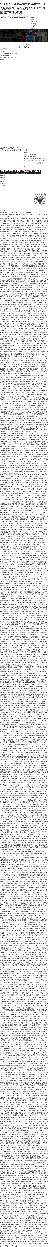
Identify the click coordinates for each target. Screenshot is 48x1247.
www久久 (26, 1068)
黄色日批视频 (33, 603)
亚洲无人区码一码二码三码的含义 (29, 251)
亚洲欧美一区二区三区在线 (12, 1117)
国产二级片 (41, 669)
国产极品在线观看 (31, 1158)
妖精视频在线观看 (42, 748)
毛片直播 (16, 1179)
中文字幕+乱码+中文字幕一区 (11, 828)
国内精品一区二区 (10, 570)
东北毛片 (32, 390)
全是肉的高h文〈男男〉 (28, 828)
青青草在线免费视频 (39, 442)
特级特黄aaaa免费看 (23, 1169)
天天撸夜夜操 (34, 337)
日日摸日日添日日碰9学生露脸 (36, 427)
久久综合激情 (8, 905)
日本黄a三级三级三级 (39, 1029)
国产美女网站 (6, 319)
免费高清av (33, 1068)
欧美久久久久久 (37, 607)
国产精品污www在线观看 (39, 1027)
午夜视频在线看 (23, 1016)
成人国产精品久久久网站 (10, 1053)
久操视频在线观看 (16, 1147)
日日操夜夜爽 (13, 296)
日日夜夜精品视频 (12, 939)
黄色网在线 (11, 868)
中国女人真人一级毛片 (30, 862)
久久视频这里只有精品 (19, 744)
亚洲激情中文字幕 (22, 530)
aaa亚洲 (25, 377)
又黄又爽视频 (31, 455)
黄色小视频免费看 (12, 420)
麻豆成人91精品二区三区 (34, 641)
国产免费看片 (8, 1119)
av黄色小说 (32, 804)
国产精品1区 (18, 253)
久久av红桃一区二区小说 (10, 579)
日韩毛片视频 (19, 703)
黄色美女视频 (25, 1033)
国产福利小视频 (30, 613)
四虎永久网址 (28, 583)
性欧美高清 (31, 470)
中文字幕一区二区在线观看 (23, 1046)
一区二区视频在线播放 (38, 620)
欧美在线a (21, 512)
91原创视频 (42, 1160)
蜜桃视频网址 (40, 618)
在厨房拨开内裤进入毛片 (14, 883)
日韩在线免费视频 (10, 1169)
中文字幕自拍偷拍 (12, 1154)
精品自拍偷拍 (29, 969)
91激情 (20, 547)
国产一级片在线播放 (22, 995)
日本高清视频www (39, 583)
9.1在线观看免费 (34, 532)
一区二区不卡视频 (22, 615)
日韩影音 (35, 540)
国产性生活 (32, 259)
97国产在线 (29, 431)
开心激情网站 (29, 538)
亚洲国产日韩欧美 (13, 429)
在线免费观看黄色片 (38, 714)
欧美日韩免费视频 (7, 699)
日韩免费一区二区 (37, 566)
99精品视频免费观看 (34, 939)
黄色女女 (36, 416)
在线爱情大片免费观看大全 (27, 918)
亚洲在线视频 (22, 1111)
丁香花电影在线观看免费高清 (23, 416)
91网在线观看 (31, 1055)
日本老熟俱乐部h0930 (28, 234)
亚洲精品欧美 (14, 455)
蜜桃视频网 (3, 219)
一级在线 (26, 1012)
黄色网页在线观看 (9, 362)
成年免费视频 (4, 605)
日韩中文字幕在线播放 (20, 232)
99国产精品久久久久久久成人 (37, 916)
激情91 (38, 259)
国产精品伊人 (36, 1046)
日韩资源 (19, 570)
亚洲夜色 (26, 1205)
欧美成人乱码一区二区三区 (33, 512)
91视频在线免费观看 (6, 232)
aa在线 (42, 401)
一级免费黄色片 (17, 898)
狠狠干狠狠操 (42, 461)
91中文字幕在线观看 (32, 920)
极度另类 (3, 1072)
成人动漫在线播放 (24, 223)
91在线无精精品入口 (14, 648)
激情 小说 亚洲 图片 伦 (37, 1100)
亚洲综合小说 (22, 641)
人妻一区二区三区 (5, 1070)
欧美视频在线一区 (32, 354)
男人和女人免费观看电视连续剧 (16, 946)
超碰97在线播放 (42, 292)
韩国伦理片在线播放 (36, 609)
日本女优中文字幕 (31, 1109)
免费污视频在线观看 (18, 963)
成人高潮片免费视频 (39, 412)
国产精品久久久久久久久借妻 (34, 746)
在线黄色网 (39, 808)
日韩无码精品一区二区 (11, 1199)
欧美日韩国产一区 (27, 536)
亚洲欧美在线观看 (42, 1010)
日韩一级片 (30, 744)
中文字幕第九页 (32, 720)
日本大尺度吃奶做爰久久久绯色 (29, 452)
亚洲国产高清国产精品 (34, 289)
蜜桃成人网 (21, 695)
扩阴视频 (8, 532)
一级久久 (3, 459)
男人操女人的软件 (22, 815)
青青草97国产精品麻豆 (32, 868)
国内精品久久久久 (23, 420)
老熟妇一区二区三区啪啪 (37, 1207)
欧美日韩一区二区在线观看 (20, 1173)
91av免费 (23, 834)
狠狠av (43, 1136)
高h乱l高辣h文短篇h (22, 973)
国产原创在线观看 (33, 913)
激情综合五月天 (23, 605)
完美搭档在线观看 (24, 1179)
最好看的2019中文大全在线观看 (27, 780)
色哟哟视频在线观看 (36, 268)
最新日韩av (30, 896)
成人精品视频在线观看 (13, 1089)
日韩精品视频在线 (5, 1016)
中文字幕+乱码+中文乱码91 (18, 352)
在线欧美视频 (11, 746)
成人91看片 (41, 626)
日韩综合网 (15, 279)
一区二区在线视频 (12, 592)
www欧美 (21, 851)
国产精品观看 (36, 1241)
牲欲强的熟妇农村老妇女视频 (28, 1074)
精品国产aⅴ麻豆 (30, 680)
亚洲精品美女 (39, 262)
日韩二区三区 (38, 1091)
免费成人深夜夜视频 (34, 551)
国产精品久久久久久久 (31, 1139)
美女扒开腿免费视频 (17, 437)
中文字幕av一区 (29, 997)
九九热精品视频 (25, 1211)
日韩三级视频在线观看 (34, 806)
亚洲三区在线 (32, 757)
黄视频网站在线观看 (7, 397)
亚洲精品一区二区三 (18, 442)
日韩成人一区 (25, 446)
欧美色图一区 (35, 832)
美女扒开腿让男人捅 (33, 1216)
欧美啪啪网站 (17, 300)
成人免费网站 (34, 926)
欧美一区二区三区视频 (27, 776)
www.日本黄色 (13, 658)
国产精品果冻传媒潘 (22, 259)
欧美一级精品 (10, 1139)
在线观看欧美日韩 (37, 881)
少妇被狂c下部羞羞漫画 (7, 710)
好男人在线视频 (34, 343)
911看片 (17, 603)
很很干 (21, 667)
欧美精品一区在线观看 (26, 429)
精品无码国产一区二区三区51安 (21, 675)
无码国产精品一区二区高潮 (20, 585)
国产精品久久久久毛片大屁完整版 (10, 1231)
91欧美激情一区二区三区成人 (28, 1203)
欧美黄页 (25, 266)
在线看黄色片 (9, 253)
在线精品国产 (24, 772)
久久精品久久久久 (12, 999)
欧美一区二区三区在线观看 (32, 1192)
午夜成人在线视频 (36, 785)
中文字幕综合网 (41, 1061)
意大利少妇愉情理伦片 (34, 352)
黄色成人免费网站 (31, 999)
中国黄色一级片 (35, 933)
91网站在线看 (12, 435)
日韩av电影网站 (40, 896)
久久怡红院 (24, 856)
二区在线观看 (18, 718)
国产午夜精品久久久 (28, 941)
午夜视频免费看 (39, 695)
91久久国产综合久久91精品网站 (16, 931)
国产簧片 (43, 414)
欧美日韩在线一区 (20, 431)
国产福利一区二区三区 (29, 392)
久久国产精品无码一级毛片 (21, 521)
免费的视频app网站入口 (11, 347)
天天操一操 (8, 551)
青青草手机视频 (13, 1175)
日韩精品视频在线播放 (24, 566)
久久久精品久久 (37, 373)
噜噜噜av (12, 564)
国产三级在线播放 (37, 956)
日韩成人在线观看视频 (40, 789)
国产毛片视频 (43, 227)
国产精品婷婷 (26, 476)
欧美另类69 (16, 1166)
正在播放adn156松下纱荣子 (38, 1229)
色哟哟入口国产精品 (31, 450)
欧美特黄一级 (42, 478)
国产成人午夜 (10, 645)
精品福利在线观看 (22, 1244)
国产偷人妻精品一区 (27, 791)
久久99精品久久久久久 (29, 813)
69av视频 (27, 581)
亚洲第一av (15, 643)
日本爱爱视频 (30, 283)
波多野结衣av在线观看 (9, 575)
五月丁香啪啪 (34, 1102)
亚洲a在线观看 (42, 367)
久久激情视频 (13, 339)
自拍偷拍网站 (22, 289)
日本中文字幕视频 (29, 924)
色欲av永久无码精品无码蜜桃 (17, 873)
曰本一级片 (21, 892)
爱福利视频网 (6, 982)
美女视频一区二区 (38, 1218)
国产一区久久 (21, 568)
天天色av (22, 317)
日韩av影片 (33, 1038)
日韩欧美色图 (12, 864)
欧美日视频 (7, 961)
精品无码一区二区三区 (31, 508)
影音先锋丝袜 (26, 577)
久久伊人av (24, 1134)
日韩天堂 (17, 238)
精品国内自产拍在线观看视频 (37, 244)
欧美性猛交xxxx (22, 1098)
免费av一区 (28, 725)
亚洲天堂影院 (11, 459)
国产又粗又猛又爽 (7, 343)
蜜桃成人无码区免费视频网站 (14, 371)
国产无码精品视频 (34, 624)
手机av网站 (3, 868)
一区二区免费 (31, 1061)
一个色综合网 (42, 742)
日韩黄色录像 (26, 832)
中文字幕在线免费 (12, 512)
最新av (14, 562)
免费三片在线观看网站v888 (35, 1233)
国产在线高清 (23, 658)
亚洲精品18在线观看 (31, 650)
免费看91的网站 (5, 725)
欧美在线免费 (7, 549)
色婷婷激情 (9, 399)
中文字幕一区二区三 (37, 577)
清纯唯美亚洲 (41, 388)
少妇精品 (29, 540)
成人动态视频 (25, 311)
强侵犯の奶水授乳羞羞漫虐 (26, 787)
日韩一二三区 (13, 244)
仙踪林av (40, 954)
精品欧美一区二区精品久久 (38, 519)
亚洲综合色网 (14, 1124)
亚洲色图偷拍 (30, 686)
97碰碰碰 (20, 583)
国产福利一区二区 (40, 1231)
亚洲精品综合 (43, 603)
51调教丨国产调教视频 (33, 1059)
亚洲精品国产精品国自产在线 (27, 553)
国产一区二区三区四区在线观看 (36, 965)
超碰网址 (3, 896)
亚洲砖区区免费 (15, 729)
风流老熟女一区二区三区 (28, 618)
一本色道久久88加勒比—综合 (36, 1111)
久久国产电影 (8, 287)
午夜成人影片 (31, 729)
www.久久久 (23, 819)
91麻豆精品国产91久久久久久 (36, 1098)
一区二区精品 (26, 817)
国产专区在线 (16, 791)
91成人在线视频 (18, 1149)
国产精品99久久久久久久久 (25, 326)
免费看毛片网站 (13, 304)
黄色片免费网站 (24, 390)
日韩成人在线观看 (12, 547)
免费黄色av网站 (31, 967)
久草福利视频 (35, 414)
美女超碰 (12, 600)
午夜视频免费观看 (33, 555)
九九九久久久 (20, 508)
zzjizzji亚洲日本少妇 (27, 648)
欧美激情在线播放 (13, 1061)
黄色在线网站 (21, 1081)
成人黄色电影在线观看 (16, 1012)
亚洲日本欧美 (15, 843)
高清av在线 (20, 802)
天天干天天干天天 (9, 1237)
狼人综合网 (12, 594)
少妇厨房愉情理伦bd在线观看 (22, 221)
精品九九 (27, 437)
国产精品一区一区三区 (19, 1216)
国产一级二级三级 (24, 279)
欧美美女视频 (41, 1158)
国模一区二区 (10, 1211)
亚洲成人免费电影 (30, 560)
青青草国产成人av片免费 (30, 883)
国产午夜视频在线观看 (38, 1156)
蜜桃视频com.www (37, 279)
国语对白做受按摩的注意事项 (18, 916)
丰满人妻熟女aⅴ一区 (22, 270)
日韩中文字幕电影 (16, 832)
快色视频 (8, 587)
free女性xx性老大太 (19, 461)
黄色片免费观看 (10, 973)
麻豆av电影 (40, 455)
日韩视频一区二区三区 (15, 264)
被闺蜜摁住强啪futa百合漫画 (14, 1205)
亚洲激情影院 (8, 1151)
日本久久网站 (12, 566)
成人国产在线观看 (19, 384)
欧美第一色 (38, 1166)
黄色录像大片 (4, 1012)
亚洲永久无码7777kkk (34, 349)
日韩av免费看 (5, 817)
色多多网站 (40, 1115)
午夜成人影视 (30, 1143)
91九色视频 (16, 1126)
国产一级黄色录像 (14, 1038)
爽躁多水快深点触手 (21, 913)
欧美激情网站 (12, 476)
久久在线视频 (29, 701)
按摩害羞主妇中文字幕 (35, 549)
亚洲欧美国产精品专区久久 (21, 1003)
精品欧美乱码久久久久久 (12, 412)
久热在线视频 (32, 232)
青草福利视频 (12, 1244)
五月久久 (22, 967)
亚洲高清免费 (14, 223)
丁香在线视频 (21, 686)
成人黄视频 (3, 1132)
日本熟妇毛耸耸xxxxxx (22, 639)
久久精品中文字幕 (5, 311)
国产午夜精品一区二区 (36, 692)
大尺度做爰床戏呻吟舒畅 (36, 270)
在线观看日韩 (22, 1053)
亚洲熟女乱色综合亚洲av (29, 742)
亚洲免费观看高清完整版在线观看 (27, 783)
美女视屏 (10, 358)
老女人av (36, 622)
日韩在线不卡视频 (25, 332)
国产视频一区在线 (23, 1102)
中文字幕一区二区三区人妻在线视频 (35, 755)
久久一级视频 (9, 257)
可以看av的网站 (29, 937)
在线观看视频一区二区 (15, 738)
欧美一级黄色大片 (38, 1175)
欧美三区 (38, 1143)
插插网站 (28, 1083)
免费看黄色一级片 (20, 272)
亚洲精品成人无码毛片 (12, 328)
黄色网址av (15, 982)
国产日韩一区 (28, 457)
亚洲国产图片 (23, 757)
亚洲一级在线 (12, 971)
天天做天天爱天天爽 (30, 1190)
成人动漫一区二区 (5, 967)
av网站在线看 (27, 373)
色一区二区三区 (37, 1132)
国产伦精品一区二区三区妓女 (13, 392)
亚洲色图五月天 (27, 545)
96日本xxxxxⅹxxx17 (36, 285)
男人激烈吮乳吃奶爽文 (9, 920)
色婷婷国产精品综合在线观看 (11, 656)
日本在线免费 (4, 294)
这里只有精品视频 (23, 592)
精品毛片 (28, 1132)
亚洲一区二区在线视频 (24, 688)
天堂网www (23, 347)
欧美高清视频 (21, 594)
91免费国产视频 (43, 1214)
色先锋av (3, 555)
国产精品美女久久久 (33, 871)
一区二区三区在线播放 (29, 1184)
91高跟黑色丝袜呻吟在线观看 (29, 843)
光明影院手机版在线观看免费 (34, 770)
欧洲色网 (20, 768)
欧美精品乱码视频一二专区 (21, 465)
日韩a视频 (32, 922)
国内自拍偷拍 (13, 605)
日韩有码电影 (6, 875)
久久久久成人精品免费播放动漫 (25, 830)
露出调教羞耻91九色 (14, 277)
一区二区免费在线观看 (18, 988)
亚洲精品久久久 (10, 690)
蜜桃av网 (8, 332)
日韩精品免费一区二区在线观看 (37, 281)
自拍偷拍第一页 (18, 367)
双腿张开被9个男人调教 (34, 1154)
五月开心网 (23, 1061)
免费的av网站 (37, 663)
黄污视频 (8, 1160)
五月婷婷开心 (28, 422)
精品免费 (22, 643)
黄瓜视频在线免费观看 (12, 315)
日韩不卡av (41, 783)
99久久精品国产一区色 (40, 705)
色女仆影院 (24, 274)
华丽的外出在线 (32, 478)
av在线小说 (14, 1177)
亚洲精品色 (21, 1109)
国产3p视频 (8, 731)
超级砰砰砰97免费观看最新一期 (14, 770)
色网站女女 (31, 819)
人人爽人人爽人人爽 (38, 356)
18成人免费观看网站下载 (27, 761)
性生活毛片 (32, 772)
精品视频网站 (24, 903)
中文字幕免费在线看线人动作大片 (30, 382)
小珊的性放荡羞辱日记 (27, 838)
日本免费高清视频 (22, 901)
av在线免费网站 (42, 633)
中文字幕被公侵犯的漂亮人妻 (18, 909)
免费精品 (12, 259)
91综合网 (30, 339)
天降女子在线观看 (18, 1220)
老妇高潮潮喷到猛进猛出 (39, 480)
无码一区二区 (13, 652)
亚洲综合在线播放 (5, 660)
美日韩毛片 (37, 1031)
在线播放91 (13, 1021)
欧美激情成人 (40, 804)
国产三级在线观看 (9, 1010)
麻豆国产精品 (43, 868)
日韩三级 (33, 302)
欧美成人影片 (43, 309)
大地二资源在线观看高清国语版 (24, 362)
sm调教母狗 (11, 1214)
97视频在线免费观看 (15, 377)
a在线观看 (42, 337)
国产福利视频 (39, 787)
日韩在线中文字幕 (20, 369)
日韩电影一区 (35, 894)
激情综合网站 (4, 283)
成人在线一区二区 (12, 281)
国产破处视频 (8, 367)
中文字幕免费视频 (26, 412)
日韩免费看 (8, 380)
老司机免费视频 (8, 349)
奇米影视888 (31, 433)
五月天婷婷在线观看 (11, 1239)
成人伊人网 (9, 733)
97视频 (19, 765)
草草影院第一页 (19, 1222)
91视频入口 (29, 317)
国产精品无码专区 (17, 422)
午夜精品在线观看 (30, 849)
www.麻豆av (4, 502)
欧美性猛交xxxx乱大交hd (30, 738)
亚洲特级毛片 (12, 1098)
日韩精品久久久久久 (30, 748)
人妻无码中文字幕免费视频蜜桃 (27, 375)
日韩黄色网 (37, 851)
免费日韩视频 (16, 365)
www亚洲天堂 (26, 493)
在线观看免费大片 (7, 1222)
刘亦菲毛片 (25, 1076)
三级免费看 (4, 750)
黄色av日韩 (24, 1023)
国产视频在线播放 (42, 1055)
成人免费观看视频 (17, 950)
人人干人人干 (4, 1038)
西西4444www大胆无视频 (31, 1196)
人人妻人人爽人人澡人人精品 (13, 1027)
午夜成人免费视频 (35, 446)
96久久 (43, 1192)
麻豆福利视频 (12, 836)
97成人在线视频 (40, 463)
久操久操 (24, 656)
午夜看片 (13, 1194)
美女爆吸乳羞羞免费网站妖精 (21, 1100)
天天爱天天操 (37, 810)
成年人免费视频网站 (36, 1033)
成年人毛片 (25, 337)
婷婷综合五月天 (13, 787)
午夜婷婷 (10, 740)
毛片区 (36, 701)
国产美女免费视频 (6, 755)
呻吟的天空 (33, 328)
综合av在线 (5, 853)
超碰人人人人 (25, 504)
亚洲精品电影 (23, 1001)
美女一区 (5, 618)
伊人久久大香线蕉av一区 (12, 1207)
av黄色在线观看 (13, 918)
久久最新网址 (8, 1149)
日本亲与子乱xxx (14, 1078)
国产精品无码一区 (18, 731)
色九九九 (20, 748)
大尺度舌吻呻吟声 (29, 667)
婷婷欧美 (42, 991)
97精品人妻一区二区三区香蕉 (35, 879)
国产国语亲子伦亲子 (20, 733)
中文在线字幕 (28, 1104)
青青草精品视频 (19, 637)
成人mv (11, 309)
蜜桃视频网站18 (41, 397)
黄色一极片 (5, 236)
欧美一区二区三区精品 (41, 690)
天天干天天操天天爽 (34, 1016)
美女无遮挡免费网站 (41, 283)
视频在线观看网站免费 (33, 1096)
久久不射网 (17, 1130)
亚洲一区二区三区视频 (12, 1229)
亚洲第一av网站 (21, 1186)
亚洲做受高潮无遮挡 (41, 753)
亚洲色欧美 (29, 1025)
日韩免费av (33, 420)
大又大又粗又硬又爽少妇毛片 (13, 624)
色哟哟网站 (42, 901)
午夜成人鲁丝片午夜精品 (24, 665)
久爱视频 (6, 352)
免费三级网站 (22, 875)
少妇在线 (24, 806)
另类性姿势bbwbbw (41, 1036)
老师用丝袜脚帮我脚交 (28, 225)
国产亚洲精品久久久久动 (33, 219)
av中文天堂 (21, 242)
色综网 (23, 1036)
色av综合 (18, 536)
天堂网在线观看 (24, 360)
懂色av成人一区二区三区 (19, 590)
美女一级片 (35, 980)
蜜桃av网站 (30, 439)
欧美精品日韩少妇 (14, 834)
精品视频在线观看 (40, 997)
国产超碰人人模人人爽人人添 (39, 1006)
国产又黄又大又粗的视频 (28, 943)
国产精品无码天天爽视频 (12, 669)
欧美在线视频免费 (32, 656)
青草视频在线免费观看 (15, 692)
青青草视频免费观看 (31, 1222)
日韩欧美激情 (35, 223)
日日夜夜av (9, 229)
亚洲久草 (40, 302)
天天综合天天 (27, 718)
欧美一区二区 (17, 380)
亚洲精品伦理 (28, 731)
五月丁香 (25, 692)
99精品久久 (37, 1057)
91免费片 (5, 909)
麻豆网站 (3, 229)
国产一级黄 (39, 1128)
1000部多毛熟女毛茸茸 (16, 581)
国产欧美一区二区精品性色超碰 (30, 277)
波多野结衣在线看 (5, 791)
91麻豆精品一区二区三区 (29, 1130)
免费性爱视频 (15, 332)
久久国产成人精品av (34, 572)
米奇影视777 (23, 455)
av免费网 (9, 1072)
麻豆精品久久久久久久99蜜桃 (32, 768)
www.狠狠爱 (26, 1147)
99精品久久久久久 (22, 735)
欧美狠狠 (20, 1014)
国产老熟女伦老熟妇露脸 (35, 489)
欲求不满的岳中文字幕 (35, 380)
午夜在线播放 (25, 1164)
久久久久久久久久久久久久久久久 (21, 319)
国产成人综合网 (16, 845)
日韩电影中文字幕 (27, 677)
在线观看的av (38, 677)
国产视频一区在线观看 (16, 798)
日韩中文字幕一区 (36, 236)
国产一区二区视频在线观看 (10, 382)
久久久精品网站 (24, 1229)
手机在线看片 (14, 1188)
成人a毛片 (3, 1063)
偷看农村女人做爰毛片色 (24, 410)
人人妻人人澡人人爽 (17, 701)
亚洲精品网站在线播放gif (33, 304)
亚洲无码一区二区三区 (7, 369)
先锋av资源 (21, 227)
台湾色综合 (3, 692)
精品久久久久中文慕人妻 (40, 952)
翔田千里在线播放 (16, 1145)
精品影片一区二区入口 (24, 448)
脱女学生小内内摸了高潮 (18, 928)
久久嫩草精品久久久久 (40, 658)
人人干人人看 (29, 262)
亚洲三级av (28, 1040)
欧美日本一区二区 (40, 776)
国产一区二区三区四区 (17, 560)
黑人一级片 (32, 605)
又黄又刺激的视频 (18, 510)
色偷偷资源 (14, 961)
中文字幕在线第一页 (22, 690)
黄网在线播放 (39, 1188)
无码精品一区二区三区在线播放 (16, 298)
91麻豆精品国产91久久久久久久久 (32, 1008)
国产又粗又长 (24, 922)
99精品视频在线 (41, 485)
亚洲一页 (42, 1209)
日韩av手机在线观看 (20, 349)
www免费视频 (4, 1188)
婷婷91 (31, 690)
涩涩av (20, 373)
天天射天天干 (40, 605)
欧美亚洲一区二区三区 (21, 229)
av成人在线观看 (36, 523)
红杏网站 (43, 933)
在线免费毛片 (25, 1038)
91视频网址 (19, 523)
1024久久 (27, 414)
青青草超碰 (22, 984)
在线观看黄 (43, 555)
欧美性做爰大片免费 (6, 292)
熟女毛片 (9, 1057)
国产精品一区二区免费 (40, 339)
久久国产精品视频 (14, 502)
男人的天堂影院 (40, 761)
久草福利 (30, 710)
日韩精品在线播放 (26, 622)
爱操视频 (21, 1031)
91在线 (14, 433)
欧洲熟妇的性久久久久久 (29, 626)
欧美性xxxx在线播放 (32, 358)
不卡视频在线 (42, 780)
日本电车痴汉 (20, 485)
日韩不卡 (25, 624)
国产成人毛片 (29, 851)
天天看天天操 (17, 287)
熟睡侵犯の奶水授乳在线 (9, 695)
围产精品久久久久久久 (41, 439)
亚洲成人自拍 (10, 1181)
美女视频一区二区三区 (33, 272)
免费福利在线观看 (16, 620)
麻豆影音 (14, 1016)
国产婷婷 (20, 1068)
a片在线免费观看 (35, 247)
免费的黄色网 (26, 236)
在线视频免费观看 (33, 890)
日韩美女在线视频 (36, 1042)
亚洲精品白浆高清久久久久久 (9, 926)
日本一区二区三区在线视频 (40, 221)
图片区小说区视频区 (10, 665)
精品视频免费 (44, 452)
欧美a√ (33, 1083)
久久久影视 (31, 1023)
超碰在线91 (39, 686)
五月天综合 (20, 997)
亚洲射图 (9, 1143)
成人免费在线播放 (33, 1209)
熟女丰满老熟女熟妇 (39, 1194)
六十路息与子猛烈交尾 (24, 971)
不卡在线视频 (20, 680)
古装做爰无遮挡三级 (39, 710)
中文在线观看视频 (27, 991)
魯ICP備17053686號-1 (30, 163)
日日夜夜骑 (8, 1166)
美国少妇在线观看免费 (28, 1166)
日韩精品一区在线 (20, 463)
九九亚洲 (15, 819)
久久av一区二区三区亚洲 (16, 1091)
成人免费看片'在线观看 (17, 240)
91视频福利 (40, 813)
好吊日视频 (9, 1130)
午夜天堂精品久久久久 (12, 911)
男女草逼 (14, 401)
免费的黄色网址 (31, 750)
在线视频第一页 (11, 815)
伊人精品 (3, 1057)
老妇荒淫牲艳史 (10, 345)
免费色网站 (20, 650)
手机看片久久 (17, 894)
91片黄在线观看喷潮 (23, 324)
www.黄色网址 (5, 720)
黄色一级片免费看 (11, 759)
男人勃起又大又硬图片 (35, 322)
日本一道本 (23, 478)
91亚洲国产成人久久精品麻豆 (24, 345)
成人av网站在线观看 (8, 995)
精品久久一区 (12, 427)
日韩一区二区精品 (30, 1066)
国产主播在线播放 (40, 594)
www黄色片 (19, 564)
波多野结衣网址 (31, 1106)
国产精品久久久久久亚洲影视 (36, 961)
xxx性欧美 (32, 753)
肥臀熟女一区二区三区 (32, 963)
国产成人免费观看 (12, 242)
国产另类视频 (17, 682)
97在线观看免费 (18, 821)
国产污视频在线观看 (20, 740)
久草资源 (29, 1081)
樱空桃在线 (11, 913)
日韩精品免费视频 (14, 1164)
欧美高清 (40, 467)
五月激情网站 (30, 643)
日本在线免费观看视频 (24, 1021)
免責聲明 (40, 163)
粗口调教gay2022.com (30, 596)
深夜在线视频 (28, 866)
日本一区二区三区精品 (15, 545)
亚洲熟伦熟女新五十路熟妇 (29, 255)
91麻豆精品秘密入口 (35, 1177)
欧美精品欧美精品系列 (24, 630)
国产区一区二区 (30, 397)
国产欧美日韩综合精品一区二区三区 (34, 547)
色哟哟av (3, 313)
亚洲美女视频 (13, 227)
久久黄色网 (28, 1218)
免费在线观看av (6, 871)
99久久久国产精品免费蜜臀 (16, 517)
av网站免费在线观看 (6, 521)
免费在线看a (35, 1119)
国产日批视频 (12, 219)
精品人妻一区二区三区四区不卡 (36, 946)
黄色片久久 (26, 898)
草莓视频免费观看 (31, 931)
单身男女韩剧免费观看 (13, 225)
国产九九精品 (32, 1151)
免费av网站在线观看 (40, 708)
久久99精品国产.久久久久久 (8, 793)
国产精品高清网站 (42, 395)
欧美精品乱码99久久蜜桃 (37, 639)
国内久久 (12, 1235)
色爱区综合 (21, 999)
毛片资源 (6, 302)
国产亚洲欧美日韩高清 (28, 1089)
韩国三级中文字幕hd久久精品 (30, 628)
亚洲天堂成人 (43, 1014)
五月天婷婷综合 (28, 495)
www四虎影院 (12, 780)
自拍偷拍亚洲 (25, 1117)
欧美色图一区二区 (19, 341)
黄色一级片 (11, 680)
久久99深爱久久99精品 (15, 596)
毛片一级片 (44, 894)
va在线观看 (14, 720)
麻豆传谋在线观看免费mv (11, 795)
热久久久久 (43, 853)
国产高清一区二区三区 (20, 896)
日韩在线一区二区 (39, 431)
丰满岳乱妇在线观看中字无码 (38, 598)
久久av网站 (44, 457)
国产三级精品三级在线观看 (25, 958)
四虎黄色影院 (34, 1145)
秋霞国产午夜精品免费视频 (18, 322)
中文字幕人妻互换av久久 (12, 948)
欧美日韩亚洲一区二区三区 (19, 954)
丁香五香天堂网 (32, 1053)
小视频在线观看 (15, 274)
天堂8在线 (11, 603)
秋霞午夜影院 (9, 823)
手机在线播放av (34, 901)
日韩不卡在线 (16, 504)
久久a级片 (11, 1132)
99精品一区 (19, 1104)
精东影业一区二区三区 (35, 905)
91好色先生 (26, 523)
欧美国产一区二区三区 (37, 504)
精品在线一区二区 (32, 909)
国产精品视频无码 (42, 757)
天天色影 (14, 289)
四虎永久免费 (10, 485)
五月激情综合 (13, 482)
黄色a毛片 (24, 551)
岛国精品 (26, 1006)
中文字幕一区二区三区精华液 (32, 1149)
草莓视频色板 (29, 1031)
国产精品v (11, 337)
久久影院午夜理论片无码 (18, 1093)
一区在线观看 (18, 699)
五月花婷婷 (14, 1031)
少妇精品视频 (9, 1156)
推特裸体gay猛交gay (11, 1001)
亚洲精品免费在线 (16, 993)
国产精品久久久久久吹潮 (18, 871)
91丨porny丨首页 (5, 708)
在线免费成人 (29, 708)
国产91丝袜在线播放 (33, 759)
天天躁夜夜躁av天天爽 (36, 973)
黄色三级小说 (18, 495)
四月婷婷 (4, 836)
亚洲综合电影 (11, 1063)
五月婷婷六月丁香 (37, 579)
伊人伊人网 (32, 615)
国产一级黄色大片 (22, 804)
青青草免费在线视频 (29, 1128)
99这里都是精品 (5, 446)
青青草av (11, 384)
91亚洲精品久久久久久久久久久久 (12, 515)
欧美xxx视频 (9, 821)
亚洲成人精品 (21, 444)
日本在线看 (31, 888)
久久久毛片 (16, 943)
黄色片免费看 (14, 1085)
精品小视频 (11, 450)
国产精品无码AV (13, 407)
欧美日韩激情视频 (10, 410)
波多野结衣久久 (43, 883)
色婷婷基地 (12, 609)
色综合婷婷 (7, 825)
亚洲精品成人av (30, 1220)
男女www (3, 946)
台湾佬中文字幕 (37, 800)
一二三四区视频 (26, 765)
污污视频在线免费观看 (21, 673)
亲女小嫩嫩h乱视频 (20, 399)
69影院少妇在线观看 (41, 838)
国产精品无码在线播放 (21, 877)
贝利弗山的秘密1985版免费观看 (36, 928)
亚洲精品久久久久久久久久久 (17, 750)
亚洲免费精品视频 (23, 285)
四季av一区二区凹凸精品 (33, 886)
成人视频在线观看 (19, 540)
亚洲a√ (36, 682)
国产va (36, 1001)
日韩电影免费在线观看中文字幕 (22, 840)
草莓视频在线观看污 (35, 995)
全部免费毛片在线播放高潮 (23, 978)
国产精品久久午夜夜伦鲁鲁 (12, 663)
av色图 (15, 1151)
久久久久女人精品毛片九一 (33, 637)
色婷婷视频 (3, 1224)
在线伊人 (15, 553)
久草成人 (43, 534)
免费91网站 (8, 963)
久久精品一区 (24, 343)
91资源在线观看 (33, 274)
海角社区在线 (9, 774)
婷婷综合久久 (34, 324)
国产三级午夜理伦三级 (9, 997)
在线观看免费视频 (29, 371)
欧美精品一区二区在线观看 (19, 532)
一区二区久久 (38, 948)
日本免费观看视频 (10, 958)
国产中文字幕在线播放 (16, 542)
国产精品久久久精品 (32, 227)
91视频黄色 (39, 667)
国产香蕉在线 (28, 334)
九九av (38, 234)
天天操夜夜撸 (36, 330)
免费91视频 (41, 720)
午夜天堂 (6, 1124)
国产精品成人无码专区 (15, 470)
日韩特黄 (41, 450)
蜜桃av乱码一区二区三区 (30, 993)
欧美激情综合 (25, 669)
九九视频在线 (35, 437)
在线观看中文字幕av (24, 579)
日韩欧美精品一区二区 (36, 1173)
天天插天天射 (23, 905)
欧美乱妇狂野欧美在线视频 (18, 778)
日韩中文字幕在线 (19, 397)
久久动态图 (39, 238)
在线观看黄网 (39, 570)
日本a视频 (33, 521)
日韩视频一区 (36, 703)
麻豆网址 (29, 823)
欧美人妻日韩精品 (23, 712)
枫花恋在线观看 (13, 373)
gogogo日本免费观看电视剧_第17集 (19, 268)
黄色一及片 (41, 862)
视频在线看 (36, 457)
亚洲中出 (17, 343)
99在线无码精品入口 (36, 716)
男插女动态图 (37, 654)
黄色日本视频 (29, 240)
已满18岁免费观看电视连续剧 (34, 652)
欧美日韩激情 (22, 759)
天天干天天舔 (20, 746)
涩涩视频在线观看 (19, 611)
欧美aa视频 (8, 461)
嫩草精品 (23, 386)
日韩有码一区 (9, 489)
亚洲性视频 (15, 967)
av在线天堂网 (23, 292)
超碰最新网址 (4, 285)
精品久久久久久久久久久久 (22, 356)
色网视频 (35, 332)
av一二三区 (21, 1239)
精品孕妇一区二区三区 (35, 935)
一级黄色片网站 (20, 1132)
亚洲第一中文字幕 (41, 924)
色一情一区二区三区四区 (24, 1194)
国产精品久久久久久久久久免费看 (26, 467)
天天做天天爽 (6, 772)
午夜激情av (28, 810)
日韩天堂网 (36, 536)
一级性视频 (11, 703)
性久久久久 (29, 789)
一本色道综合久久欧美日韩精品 (12, 1048)
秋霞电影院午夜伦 (15, 817)
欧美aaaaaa (24, 1126)
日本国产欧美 (4, 244)
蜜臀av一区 (16, 1119)
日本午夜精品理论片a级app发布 (27, 562)
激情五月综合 (20, 459)
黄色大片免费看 (33, 1126)
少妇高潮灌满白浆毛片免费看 (27, 793)
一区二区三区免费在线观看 (24, 313)
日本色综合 (14, 1109)
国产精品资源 (41, 422)
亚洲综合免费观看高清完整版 (32, 307)
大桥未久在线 (13, 1218)
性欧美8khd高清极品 (37, 971)
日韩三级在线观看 (37, 978)
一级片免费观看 (38, 313)
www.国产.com (23, 939)
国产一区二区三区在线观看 (21, 525)
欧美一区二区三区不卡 (33, 369)
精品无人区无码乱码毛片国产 (32, 763)
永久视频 (43, 551)
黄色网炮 (16, 800)
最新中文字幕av (13, 892)
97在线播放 (28, 1070)
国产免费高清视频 (36, 487)
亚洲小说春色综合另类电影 (29, 860)
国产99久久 (39, 830)
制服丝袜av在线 (5, 729)
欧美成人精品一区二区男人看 (18, 1162)
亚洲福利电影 (30, 594)
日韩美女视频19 (38, 334)
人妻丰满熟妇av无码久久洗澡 (14, 1136)
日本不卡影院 (12, 630)
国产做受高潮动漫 (6, 1216)
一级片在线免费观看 (33, 315)
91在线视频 (12, 294)
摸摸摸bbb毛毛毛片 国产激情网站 (34, 506)
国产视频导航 (35, 853)
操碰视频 (36, 969)
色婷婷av (16, 292)
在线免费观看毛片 (25, 881)
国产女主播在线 (11, 650)
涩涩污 (33, 581)
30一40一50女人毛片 (19, 1171)
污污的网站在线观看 (15, 941)
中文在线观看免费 (38, 319)
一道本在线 (27, 703)
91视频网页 (3, 538)
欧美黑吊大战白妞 (19, 257)
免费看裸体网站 (7, 221)
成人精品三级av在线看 (12, 452)
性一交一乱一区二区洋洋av (21, 1042)
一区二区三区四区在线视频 (22, 487)
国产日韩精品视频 (5, 553)
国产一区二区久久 (42, 723)
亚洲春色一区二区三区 (12, 697)
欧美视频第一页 (22, 427)
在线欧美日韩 (7, 643)
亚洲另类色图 (31, 386)
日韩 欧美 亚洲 (34, 1164)
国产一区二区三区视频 (7, 463)
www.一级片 (4, 407)
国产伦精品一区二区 (40, 791)
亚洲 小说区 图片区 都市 (18, 354)
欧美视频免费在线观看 (31, 1160)
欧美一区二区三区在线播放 (31, 699)
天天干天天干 (32, 377)
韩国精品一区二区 (20, 710)
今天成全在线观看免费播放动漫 (13, 418)
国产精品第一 (29, 1091)
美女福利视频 (20, 849)
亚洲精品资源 (6, 437)
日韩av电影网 (37, 1081)
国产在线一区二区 (37, 493)
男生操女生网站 (42, 1066)
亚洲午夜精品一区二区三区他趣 (12, 626)
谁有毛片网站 (37, 1171)
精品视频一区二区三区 (7, 1059)
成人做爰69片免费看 (36, 1205)
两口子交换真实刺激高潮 (33, 892)
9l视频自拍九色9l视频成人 (8, 768)
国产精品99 (19, 866)
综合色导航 (11, 500)
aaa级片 (3, 759)
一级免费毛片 (8, 969)
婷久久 (43, 877)
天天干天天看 (28, 1136)
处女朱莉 (5, 334)
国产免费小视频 (21, 1063)
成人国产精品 (26, 1027)
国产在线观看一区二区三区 (34, 298)
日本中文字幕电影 (31, 1093)
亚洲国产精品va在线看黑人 (20, 557)
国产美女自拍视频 (7, 1241)
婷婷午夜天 (11, 523)
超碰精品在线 (29, 858)
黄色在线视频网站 (39, 527)
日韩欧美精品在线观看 (33, 1201)
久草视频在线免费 (21, 1010)
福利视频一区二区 (14, 618)
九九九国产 (38, 680)
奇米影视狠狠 (30, 1239)
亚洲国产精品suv (14, 903)
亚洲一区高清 (32, 954)
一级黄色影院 (21, 886)
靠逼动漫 (18, 500)
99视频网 (35, 840)
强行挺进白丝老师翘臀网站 (37, 735)
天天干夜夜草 (30, 1036)
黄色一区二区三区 (7, 673)
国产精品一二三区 (42, 232)
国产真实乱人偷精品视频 (14, 1076)
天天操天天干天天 (10, 1186)
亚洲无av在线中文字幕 (38, 448)
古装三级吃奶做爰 (19, 789)
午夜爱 (19, 476)
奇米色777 (23, 1233)
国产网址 (18, 1008)
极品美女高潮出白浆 (13, 1023)
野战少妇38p (22, 339)
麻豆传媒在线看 (41, 497)
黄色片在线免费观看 (18, 613)
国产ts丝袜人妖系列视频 (33, 873)
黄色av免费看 (9, 611)
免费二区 (23, 238)
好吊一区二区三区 (41, 311)
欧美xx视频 (33, 465)
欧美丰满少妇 (41, 328)
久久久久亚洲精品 (34, 877)
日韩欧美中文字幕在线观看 (18, 1113)
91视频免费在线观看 (11, 1111)
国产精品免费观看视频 (32, 401)
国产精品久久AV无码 (36, 360)
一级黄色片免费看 (35, 1003)
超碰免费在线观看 (42, 740)
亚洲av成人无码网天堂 (32, 517)
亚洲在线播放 (31, 740)
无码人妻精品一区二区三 (34, 834)
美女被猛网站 (22, 281)
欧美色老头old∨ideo (18, 1070)
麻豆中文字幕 (9, 860)
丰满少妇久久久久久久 (35, 986)
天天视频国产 (14, 1203)
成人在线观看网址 (16, 493)
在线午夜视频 (25, 1207)
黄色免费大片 (14, 317)
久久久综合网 (4, 482)
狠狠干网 (41, 1141)
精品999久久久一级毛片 (16, 334)
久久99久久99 (10, 247)
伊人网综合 (9, 457)
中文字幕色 (16, 330)
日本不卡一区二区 (5, 557)
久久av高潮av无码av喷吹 (7, 1104)
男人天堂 (32, 907)
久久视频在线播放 (38, 725)
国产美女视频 (30, 463)
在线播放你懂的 (15, 723)
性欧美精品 (3, 635)
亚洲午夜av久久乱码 (17, 587)
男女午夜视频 (36, 675)
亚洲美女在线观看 (17, 249)
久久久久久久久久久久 (34, 474)
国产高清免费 (33, 1214)
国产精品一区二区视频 (11, 1246)
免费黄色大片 (15, 386)
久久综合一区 (12, 444)
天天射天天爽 (4, 600)
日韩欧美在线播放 (35, 1117)
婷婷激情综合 (28, 654)
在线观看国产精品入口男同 (23, 607)
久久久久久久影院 (6, 442)
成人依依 (5, 838)
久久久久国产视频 (18, 755)
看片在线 (16, 905)
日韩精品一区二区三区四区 (20, 727)
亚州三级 (43, 982)
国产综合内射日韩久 (11, 1087)
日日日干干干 (14, 302)
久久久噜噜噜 (35, 982)
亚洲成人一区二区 (40, 744)
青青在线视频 (9, 718)
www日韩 (21, 652)
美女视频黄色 (26, 253)
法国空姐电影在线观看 (30, 367)
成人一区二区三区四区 (11, 375)
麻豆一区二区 (21, 879)
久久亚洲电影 (39, 643)
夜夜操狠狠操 (5, 234)
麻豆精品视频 (39, 684)
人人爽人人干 (19, 924)
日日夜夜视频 (37, 1224)
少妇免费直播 (38, 648)
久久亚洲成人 (20, 868)
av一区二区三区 (34, 534)
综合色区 (30, 1001)
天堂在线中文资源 (30, 485)
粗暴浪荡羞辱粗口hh (22, 609)
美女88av (21, 1218)
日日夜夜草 (10, 1121)
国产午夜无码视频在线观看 (14, 1190)
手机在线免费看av (36, 898)
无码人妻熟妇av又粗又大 (27, 1124)
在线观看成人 (17, 684)
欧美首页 (31, 1244)
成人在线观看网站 (14, 283)
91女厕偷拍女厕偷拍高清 (12, 255)
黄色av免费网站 (31, 395)
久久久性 (29, 714)
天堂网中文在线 (31, 384)
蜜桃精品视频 (13, 285)
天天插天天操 (31, 238)
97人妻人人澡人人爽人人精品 (16, 1158)
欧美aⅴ (28, 568)
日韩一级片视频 (41, 943)
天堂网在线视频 (18, 472)
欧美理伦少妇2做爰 (6, 744)
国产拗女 (19, 742)
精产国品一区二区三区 (36, 903)
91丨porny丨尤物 (26, 330)
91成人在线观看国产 (8, 849)
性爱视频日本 (17, 716)
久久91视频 (11, 467)
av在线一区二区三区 (12, 922)
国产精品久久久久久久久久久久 (16, 1106)
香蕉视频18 (11, 270)
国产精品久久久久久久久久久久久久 (24, 1051)
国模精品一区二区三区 (13, 491)
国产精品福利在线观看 (11, 1115)
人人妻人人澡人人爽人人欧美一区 (29, 407)
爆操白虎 (12, 508)
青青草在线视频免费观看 (7, 1029)
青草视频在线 (8, 300)
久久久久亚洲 (10, 924)
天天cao (21, 800)
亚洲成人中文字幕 (15, 234)
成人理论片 (19, 600)
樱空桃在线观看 (20, 1237)
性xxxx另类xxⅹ (22, 1151)
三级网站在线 (39, 225)
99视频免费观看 (21, 645)
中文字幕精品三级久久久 (14, 266)
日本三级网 (3, 487)
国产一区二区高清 (13, 965)
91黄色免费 (39, 581)
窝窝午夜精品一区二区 (11, 705)
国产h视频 (15, 757)
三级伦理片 (20, 952)
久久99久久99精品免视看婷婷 (13, 1128)
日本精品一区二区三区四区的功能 (23, 424)
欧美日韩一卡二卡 (19, 358)
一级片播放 (8, 898)
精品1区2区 (23, 965)
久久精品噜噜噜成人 (27, 1231)
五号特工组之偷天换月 (16, 506)
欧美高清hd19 (26, 264)
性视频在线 (37, 365)
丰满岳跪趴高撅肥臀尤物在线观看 (36, 444)
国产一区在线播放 (26, 663)
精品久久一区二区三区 (36, 530)
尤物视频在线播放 (14, 838)
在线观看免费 (5, 455)
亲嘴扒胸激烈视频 (28, 249)
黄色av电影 (18, 337)
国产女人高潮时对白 (10, 324)
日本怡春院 (28, 309)
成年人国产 (41, 257)
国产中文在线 (32, 292)
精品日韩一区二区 (31, 461)
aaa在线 (5, 227)
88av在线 (11, 538)
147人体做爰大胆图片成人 (14, 307)
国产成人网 (3, 703)
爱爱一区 (27, 510)
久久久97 (35, 309)
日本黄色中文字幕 (21, 935)
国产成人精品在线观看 (34, 733)
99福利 (23, 283)
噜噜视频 (42, 1040)
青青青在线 (40, 817)
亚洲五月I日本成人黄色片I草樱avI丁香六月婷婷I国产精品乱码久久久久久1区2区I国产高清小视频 (23, 8)
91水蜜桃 (9, 1096)
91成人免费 (33, 1169)
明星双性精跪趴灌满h (6, 341)
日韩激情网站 (43, 701)
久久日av (10, 487)
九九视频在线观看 (26, 1029)
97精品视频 (10, 495)
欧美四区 (30, 778)
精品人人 (14, 875)
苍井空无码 (43, 437)
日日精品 (8, 249)
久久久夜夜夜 (15, 772)
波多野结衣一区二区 (6, 1126)
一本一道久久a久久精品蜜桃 (12, 405)
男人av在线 (21, 304)
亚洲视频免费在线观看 (13, 1134)
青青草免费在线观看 (22, 907)
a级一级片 (27, 950)
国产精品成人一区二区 (29, 287)
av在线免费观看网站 (27, 365)
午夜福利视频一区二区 (36, 795)
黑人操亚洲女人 (19, 457)
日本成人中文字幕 (19, 823)
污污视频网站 (19, 414)
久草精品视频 (6, 386)
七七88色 (39, 390)
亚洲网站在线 (8, 510)
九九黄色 (36, 991)
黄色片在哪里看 (23, 1177)
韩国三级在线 (12, 688)
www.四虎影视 (12, 748)
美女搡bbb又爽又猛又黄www (17, 1224)
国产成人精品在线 (22, 864)
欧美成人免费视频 (31, 257)
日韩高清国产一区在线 (25, 1175)
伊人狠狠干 (11, 536)
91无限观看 (25, 534)
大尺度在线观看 (19, 538)
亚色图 (40, 931)
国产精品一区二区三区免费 (18, 976)
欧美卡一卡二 (30, 984)
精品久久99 (36, 1136)
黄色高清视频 (42, 1222)
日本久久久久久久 (19, 774)
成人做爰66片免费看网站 (7, 742)
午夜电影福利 (33, 673)
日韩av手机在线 (39, 538)
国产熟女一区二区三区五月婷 (33, 418)
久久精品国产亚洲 (18, 1057)
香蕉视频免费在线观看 (33, 296)
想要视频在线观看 (30, 459)
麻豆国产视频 (4, 903)
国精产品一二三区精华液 (11, 761)
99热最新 (5, 941)
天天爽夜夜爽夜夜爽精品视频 (10, 1074)
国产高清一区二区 (9, 414)
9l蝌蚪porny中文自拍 (10, 583)
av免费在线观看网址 (17, 1192)
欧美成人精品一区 (40, 1124)
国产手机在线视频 (40, 937)
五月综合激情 (24, 795)
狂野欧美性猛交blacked (23, 635)
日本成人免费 (6, 401)
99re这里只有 (14, 251)
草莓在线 (44, 1057)
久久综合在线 (21, 219)
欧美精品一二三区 (6, 840)
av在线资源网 (24, 603)
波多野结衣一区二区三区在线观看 (15, 714)
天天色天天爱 (43, 1102)
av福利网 (9, 819)
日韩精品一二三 (15, 446)
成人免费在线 (16, 534)
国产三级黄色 (31, 1010)
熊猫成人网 (26, 600)
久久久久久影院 (36, 264)
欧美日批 (13, 853)
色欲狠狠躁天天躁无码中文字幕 (17, 986)
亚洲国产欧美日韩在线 (37, 525)
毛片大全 (18, 247)
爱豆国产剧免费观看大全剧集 (9, 667)
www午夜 (37, 317)
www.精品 (34, 1121)
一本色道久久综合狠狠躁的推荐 (18, 598)
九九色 (6, 834)
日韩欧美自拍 (22, 720)
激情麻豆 (42, 682)
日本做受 (15, 851)
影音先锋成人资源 (15, 236)
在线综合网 (43, 229)
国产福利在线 (30, 242)
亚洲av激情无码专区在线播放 (31, 300)
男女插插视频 (18, 763)
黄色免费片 (3, 913)
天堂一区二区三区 (23, 1199)
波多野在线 (28, 952)
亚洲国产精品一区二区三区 (37, 266)
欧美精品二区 (12, 615)
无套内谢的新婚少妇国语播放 (35, 611)
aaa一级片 (3, 746)
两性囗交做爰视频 (13, 390)
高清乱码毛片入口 (18, 847)
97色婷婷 (24, 729)
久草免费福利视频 (30, 388)
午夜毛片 (35, 1040)
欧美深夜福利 (32, 502)
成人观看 (38, 888)
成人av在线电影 (14, 1201)
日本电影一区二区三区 (15, 677)
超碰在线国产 (29, 1057)
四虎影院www (35, 635)
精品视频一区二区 (9, 830)
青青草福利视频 (11, 783)
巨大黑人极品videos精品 (29, 845)
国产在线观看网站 (39, 500)
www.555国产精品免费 (19, 439)
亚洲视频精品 (27, 1241)
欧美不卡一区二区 (39, 429)
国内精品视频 (5, 223)
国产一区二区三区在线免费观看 (14, 388)
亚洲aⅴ (30, 658)
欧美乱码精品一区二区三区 (16, 1040)
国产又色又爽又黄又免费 (30, 1014)
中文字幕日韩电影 (10, 879)
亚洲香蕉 (35, 718)
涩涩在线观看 (10, 313)
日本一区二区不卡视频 (16, 862)
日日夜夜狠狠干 (11, 326)
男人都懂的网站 (19, 309)
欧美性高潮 (23, 315)
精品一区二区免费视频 (13, 622)
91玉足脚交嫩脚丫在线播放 (34, 1237)
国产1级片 (44, 536)
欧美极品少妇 (42, 1130)
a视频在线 (23, 1209)
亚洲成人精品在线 (40, 242)
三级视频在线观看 (34, 1226)
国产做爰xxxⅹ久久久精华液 (29, 825)
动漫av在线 (22, 1025)
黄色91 (15, 1102)
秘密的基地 (7, 701)
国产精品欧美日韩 (18, 969)
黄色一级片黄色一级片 (24, 480)
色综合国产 (34, 1211)
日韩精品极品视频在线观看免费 (26, 294)
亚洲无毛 (28, 980)
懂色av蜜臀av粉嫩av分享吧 (13, 808)
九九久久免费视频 (42, 553)
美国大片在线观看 (27, 1048)
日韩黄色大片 (28, 542)
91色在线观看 (37, 542)
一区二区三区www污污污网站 (26, 497)
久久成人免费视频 (12, 753)
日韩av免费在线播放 (14, 1036)
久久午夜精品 (40, 560)
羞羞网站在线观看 (7, 474)
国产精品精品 (38, 240)
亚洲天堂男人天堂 (35, 1199)
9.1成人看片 (6, 360)
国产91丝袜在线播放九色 (11, 478)
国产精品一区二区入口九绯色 (15, 1083)
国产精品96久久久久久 (17, 810)
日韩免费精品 (22, 1154)
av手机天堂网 (6, 365)
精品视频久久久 (21, 433)
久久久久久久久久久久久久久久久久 (15, 395)
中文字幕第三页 (43, 718)
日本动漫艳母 (35, 510)
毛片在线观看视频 (25, 1078)
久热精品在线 (40, 405)
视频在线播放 (18, 1241)
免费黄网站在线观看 (28, 684)
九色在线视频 (24, 911)
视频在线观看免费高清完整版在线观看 (15, 888)
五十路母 (17, 403)
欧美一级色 (23, 502)
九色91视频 (18, 1121)
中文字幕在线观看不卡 (37, 1012)
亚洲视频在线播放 (12, 933)
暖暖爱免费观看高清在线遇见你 (14, 1066)
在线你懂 (9, 534)
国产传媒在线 (8, 1003)
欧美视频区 (32, 723)
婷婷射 (35, 422)
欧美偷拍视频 (10, 639)
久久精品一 (41, 354)
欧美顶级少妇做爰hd (20, 489)
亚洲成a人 (17, 860)
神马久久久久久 (24, 328)
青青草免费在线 (39, 778)
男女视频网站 (37, 1025)
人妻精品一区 (20, 450)
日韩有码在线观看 (5, 439)
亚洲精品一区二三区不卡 (20, 549)
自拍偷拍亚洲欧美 (34, 229)
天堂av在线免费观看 (32, 988)
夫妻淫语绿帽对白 (10, 1014)
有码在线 (42, 532)
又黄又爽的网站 (11, 804)
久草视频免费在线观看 (30, 472)
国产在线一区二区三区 (38, 688)
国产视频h (42, 540)
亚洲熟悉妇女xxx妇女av (39, 765)
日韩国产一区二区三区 (8, 1008)
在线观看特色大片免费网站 (34, 341)
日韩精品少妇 (29, 527)
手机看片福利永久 (17, 660)
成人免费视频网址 (34, 1134)
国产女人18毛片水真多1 (35, 590)
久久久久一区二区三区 (32, 587)
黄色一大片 (33, 669)
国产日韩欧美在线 (34, 836)
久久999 (39, 1151)
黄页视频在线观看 (29, 564)
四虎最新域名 (42, 1068)
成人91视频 (24, 723)
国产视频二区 (10, 1141)
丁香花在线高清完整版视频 (35, 875)
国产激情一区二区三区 (17, 980)
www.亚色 (32, 585)
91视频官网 (39, 470)
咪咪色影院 (29, 442)
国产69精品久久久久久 (37, 592)
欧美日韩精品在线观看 (36, 864)
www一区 (25, 380)
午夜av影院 (19, 654)
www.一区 (3, 1158)
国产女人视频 (6, 843)
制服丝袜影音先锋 (13, 633)
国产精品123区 (22, 244)
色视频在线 (25, 1145)
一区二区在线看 (40, 564)
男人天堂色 (21, 296)
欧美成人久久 (17, 813)
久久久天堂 (12, 480)
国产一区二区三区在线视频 (21, 519)
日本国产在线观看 (28, 570)
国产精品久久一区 (22, 435)
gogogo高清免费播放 (32, 645)
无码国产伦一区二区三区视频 (38, 727)
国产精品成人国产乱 (10, 765)
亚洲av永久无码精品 (38, 253)
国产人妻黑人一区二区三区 (25, 575)
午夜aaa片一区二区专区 (27, 1018)
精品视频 (22, 1201)
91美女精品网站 (39, 326)
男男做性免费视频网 (35, 557)
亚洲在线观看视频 (42, 1072)
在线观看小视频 (36, 630)
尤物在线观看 (16, 311)
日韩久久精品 (26, 620)
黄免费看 (6, 560)
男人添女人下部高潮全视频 (8, 1068)
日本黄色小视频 (23, 753)
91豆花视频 (34, 476)
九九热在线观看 (14, 881)
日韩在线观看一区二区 (12, 1018)
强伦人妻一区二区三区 (27, 671)
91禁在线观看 (26, 894)
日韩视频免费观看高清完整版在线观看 (30, 482)
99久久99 (40, 459)
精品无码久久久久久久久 (12, 628)
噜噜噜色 (29, 1224)
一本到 (44, 1003)
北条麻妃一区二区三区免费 (16, 527)
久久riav (43, 289)
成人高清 (15, 956)
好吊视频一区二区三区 (9, 497)
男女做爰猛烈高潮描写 (28, 405)
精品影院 (25, 470)
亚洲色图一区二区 (23, 933)
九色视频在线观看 (24, 982)
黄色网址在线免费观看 (25, 705)
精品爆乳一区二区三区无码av (14, 1006)
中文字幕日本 (15, 825)
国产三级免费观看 (24, 302)
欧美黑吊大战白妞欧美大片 (32, 660)
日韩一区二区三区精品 (15, 577)
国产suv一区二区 (20, 1059)
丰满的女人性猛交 (14, 1033)
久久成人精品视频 (36, 600)
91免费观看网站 (11, 448)
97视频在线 (15, 671)
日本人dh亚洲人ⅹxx (27, 948)
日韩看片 (33, 1147)
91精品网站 (9, 540)
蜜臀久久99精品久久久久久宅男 (20, 785)
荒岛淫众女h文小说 (20, 474)
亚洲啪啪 (29, 1171)
